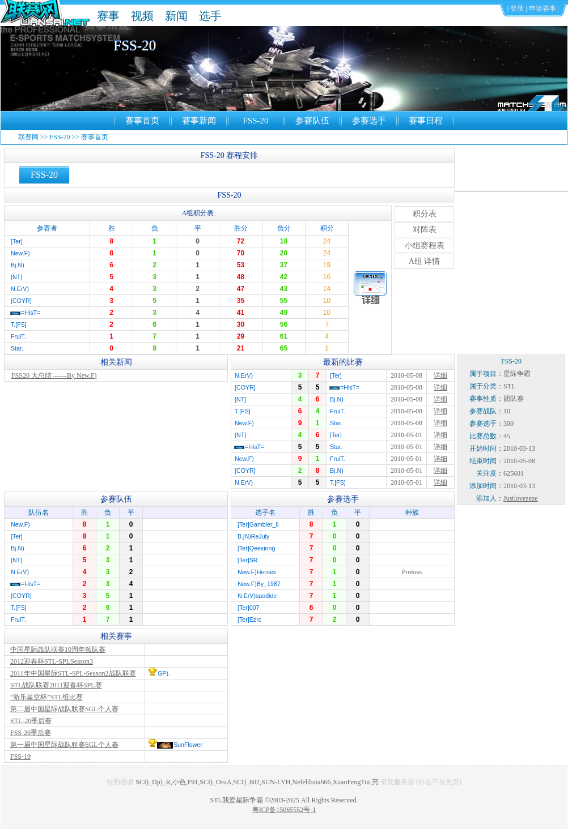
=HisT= (30, 312)
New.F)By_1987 (259, 583)
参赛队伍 (312, 120)
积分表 (424, 214)
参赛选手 (369, 120)
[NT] (16, 277)
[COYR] (21, 300)
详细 (440, 375)
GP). (164, 673)
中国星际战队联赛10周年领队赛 (57, 649)
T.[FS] (19, 324)
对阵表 (424, 229)
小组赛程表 (424, 245)
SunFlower (187, 744)
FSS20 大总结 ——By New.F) (54, 375)
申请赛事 (542, 8)
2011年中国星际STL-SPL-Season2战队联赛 (73, 673)
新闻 (176, 16)
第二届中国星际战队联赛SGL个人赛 (64, 709)
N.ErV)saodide (257, 595)
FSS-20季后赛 (30, 733)
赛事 (108, 16)
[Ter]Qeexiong (256, 548)
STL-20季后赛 (31, 721)
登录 (517, 8)
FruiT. (18, 336)
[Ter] (17, 241)
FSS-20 (255, 120)
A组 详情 (424, 261)
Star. (17, 348)
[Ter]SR (248, 560)
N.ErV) (20, 288)
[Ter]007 (249, 607)
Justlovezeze (520, 498)
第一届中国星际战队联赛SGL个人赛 (64, 745)
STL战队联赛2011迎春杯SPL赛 (56, 685)
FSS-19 (20, 756)
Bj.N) (17, 265)
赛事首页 (142, 120)
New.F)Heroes (257, 572)
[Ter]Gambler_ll (258, 524)
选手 (210, 16)
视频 (142, 16)
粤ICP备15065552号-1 (284, 810)
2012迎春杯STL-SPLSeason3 (51, 661)
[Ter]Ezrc (249, 619)
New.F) (20, 253)
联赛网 (28, 137)
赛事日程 (426, 120)
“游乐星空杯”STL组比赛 (46, 697)
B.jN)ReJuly (253, 536)
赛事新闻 (199, 120)
